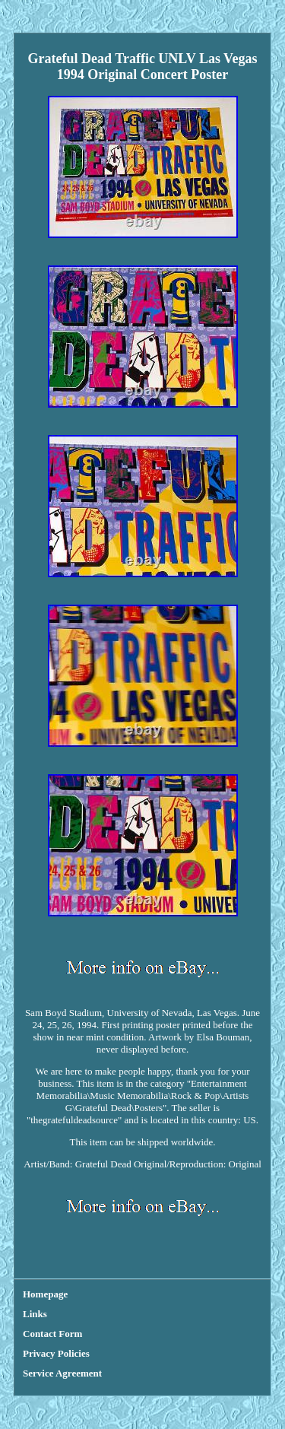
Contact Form (52, 1333)
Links (35, 1313)
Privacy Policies (56, 1353)
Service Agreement (62, 1373)
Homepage (45, 1294)
